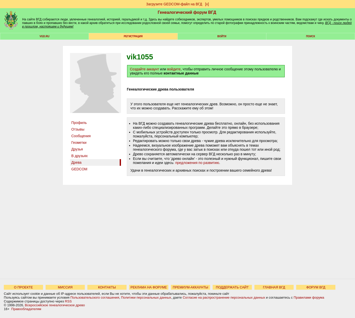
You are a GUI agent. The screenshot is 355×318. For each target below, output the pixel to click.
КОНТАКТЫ (107, 287)
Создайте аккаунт (144, 69)
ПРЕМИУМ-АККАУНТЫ (190, 287)
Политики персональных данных (146, 297)
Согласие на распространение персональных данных (224, 297)
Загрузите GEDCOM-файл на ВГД (174, 4)
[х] (207, 4)
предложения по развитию (197, 163)
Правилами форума (309, 297)
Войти (221, 36)
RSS (68, 301)
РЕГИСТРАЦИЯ (133, 36)
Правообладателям (26, 309)
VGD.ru (44, 36)
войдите (174, 69)
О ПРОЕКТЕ (23, 287)
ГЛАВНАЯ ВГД (274, 287)
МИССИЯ (65, 287)
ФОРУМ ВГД (315, 287)
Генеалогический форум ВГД (187, 12)
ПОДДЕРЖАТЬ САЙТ (232, 287)
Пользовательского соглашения (94, 297)
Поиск (310, 36)
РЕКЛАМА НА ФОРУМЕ (148, 287)
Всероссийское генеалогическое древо (55, 305)
